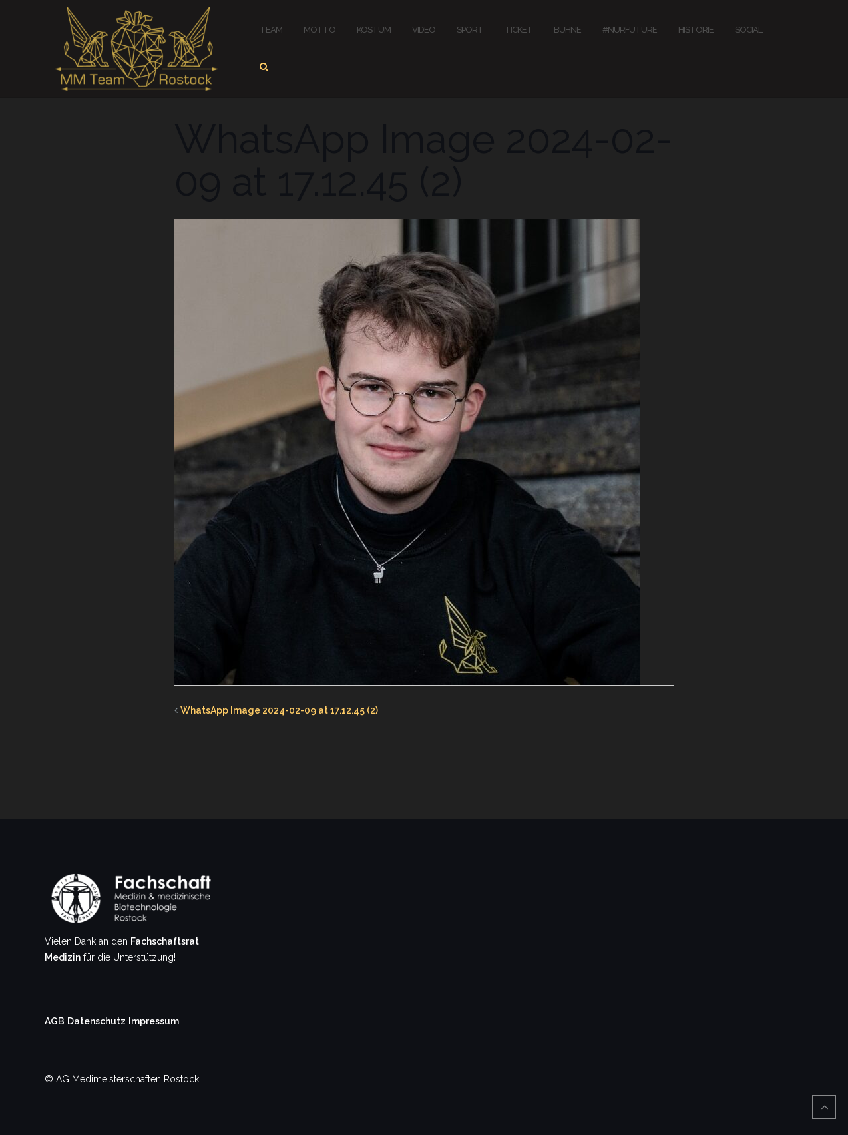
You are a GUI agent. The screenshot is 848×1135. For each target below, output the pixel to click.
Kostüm (374, 30)
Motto (319, 30)
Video (423, 30)
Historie (696, 30)
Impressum (153, 1021)
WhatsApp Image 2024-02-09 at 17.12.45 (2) (279, 710)
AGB (55, 1021)
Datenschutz (96, 1021)
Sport (470, 30)
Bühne (567, 30)
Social (748, 30)
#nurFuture (629, 30)
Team (271, 30)
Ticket (518, 30)
